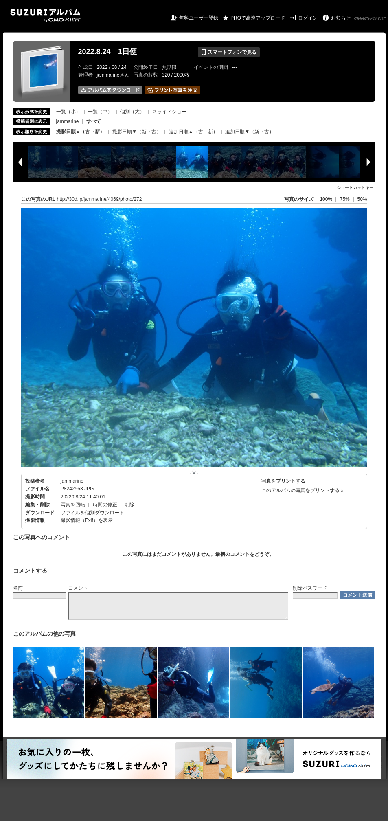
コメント (78, 588)
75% (345, 199)
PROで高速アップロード (257, 18)
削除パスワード (310, 588)
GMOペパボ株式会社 (370, 19)
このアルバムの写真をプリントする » (302, 490)
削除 (129, 504)
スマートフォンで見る (228, 52)
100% (325, 199)
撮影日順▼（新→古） (136, 131)
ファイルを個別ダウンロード (92, 513)
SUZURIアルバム (45, 15)
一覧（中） (100, 111)
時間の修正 (105, 504)
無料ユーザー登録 (198, 18)
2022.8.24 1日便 (107, 52)
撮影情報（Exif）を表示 (87, 520)
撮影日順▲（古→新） (80, 131)
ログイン (308, 18)
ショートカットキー (355, 187)
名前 (18, 588)
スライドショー (169, 111)
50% (362, 199)
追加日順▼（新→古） (249, 131)
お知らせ (341, 18)
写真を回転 (73, 504)
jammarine (67, 121)
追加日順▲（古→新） (193, 131)
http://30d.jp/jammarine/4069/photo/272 (99, 199)
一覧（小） (68, 111)
